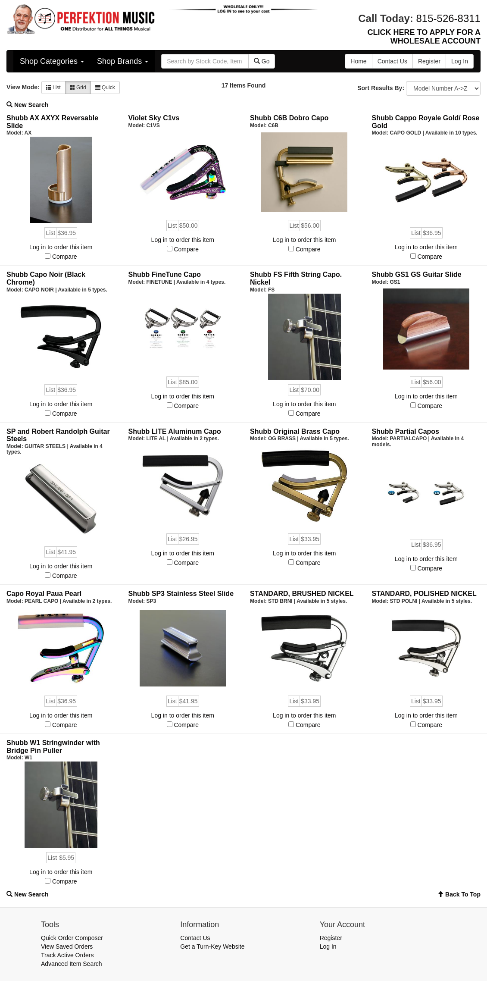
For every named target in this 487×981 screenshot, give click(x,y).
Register (331, 937)
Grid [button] (78, 88)
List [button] (53, 88)
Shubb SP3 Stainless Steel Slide (181, 593)
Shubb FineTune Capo (164, 274)
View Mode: (23, 87)
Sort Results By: (380, 88)
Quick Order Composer (72, 937)
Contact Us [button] (392, 61)
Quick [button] (105, 88)
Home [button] (358, 61)
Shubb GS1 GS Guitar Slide (417, 274)
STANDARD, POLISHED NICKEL (424, 593)
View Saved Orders (67, 946)
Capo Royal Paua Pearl (43, 593)
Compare (64, 256)
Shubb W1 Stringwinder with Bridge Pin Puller (53, 746)
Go (262, 61)
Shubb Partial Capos (405, 431)
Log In (328, 946)
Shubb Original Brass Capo (295, 431)
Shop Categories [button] (52, 61)
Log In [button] (459, 61)
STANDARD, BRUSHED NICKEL (302, 593)
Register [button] (429, 61)
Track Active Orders (67, 955)
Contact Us (195, 937)
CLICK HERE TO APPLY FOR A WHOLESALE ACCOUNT (424, 36)
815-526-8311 (448, 18)
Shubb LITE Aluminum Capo (174, 431)
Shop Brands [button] (122, 61)
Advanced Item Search (71, 963)
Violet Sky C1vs (154, 118)
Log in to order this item (60, 247)
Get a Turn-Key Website (212, 946)
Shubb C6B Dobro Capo (289, 118)
